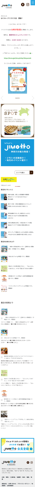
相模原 (19, 477)
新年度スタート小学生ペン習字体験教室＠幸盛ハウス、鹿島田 (18, 400)
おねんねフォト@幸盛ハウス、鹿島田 (14, 338)
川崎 (3, 477)
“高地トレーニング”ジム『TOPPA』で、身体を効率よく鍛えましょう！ (19, 420)
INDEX (17, 98)
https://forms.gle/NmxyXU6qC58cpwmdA (17, 58)
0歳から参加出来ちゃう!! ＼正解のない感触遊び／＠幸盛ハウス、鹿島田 (19, 318)
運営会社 (4, 484)
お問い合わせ (12, 484)
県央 (23, 477)
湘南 (28, 477)
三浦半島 (12, 477)
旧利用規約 (10, 485)
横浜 (7, 477)
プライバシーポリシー (24, 484)
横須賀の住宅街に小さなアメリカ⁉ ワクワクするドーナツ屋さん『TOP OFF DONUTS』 (19, 357)
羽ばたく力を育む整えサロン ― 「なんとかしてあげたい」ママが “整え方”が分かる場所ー (18, 379)
